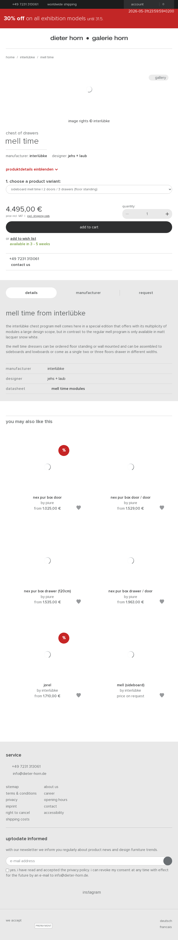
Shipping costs (18, 819)
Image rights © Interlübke (89, 121)
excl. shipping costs (38, 216)
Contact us (20, 265)
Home (10, 57)
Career (49, 793)
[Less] (127, 214)
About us (51, 787)
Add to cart (89, 227)
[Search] (168, 38)
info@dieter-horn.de (26, 774)
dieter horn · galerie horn (89, 38)
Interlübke (27, 57)
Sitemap (12, 787)
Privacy (11, 800)
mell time (47, 57)
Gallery (158, 78)
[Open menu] (10, 38)
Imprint (11, 806)
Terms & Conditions (21, 793)
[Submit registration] (167, 861)
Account (136, 4)
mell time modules (66, 389)
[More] (167, 214)
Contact (50, 806)
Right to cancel (18, 813)
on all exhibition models (53, 18)
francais (164, 927)
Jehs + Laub (77, 156)
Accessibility (54, 813)
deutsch (164, 921)
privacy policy (78, 870)
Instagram (89, 892)
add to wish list (23, 239)
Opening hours (55, 800)
